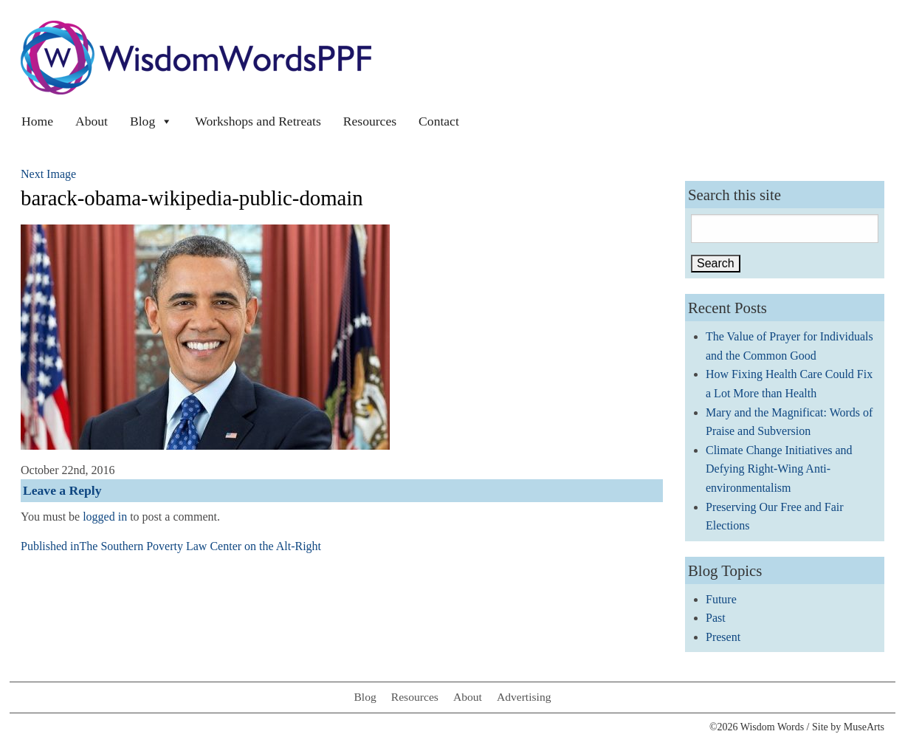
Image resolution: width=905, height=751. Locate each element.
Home (37, 121)
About (91, 121)
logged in (105, 516)
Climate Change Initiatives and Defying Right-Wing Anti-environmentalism (779, 469)
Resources (369, 121)
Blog (151, 121)
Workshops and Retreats (258, 121)
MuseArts (864, 727)
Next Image (48, 174)
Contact (439, 121)
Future (721, 599)
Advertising (524, 696)
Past (716, 617)
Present (723, 637)
